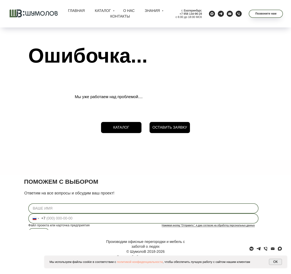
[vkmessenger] (251, 250)
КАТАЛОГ (103, 11)
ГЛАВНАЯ (76, 11)
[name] (143, 208)
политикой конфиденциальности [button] (140, 262)
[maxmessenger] (212, 14)
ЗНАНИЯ (153, 11)
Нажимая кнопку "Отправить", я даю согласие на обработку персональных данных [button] (208, 225)
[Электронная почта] (230, 14)
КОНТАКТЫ (120, 16)
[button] (266, 14)
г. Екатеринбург (191, 10)
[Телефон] (239, 14)
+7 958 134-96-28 (191, 13)
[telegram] (221, 14)
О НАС (129, 11)
